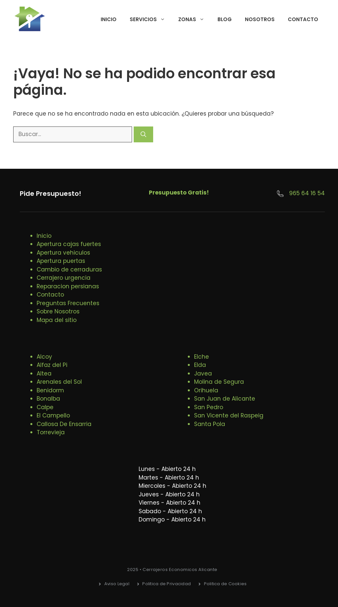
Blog (225, 19)
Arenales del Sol (59, 382)
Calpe (45, 407)
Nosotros (260, 19)
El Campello (53, 415)
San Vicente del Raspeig (228, 415)
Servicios (151, 19)
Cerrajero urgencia (63, 278)
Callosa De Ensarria (64, 424)
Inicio (109, 19)
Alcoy (44, 357)
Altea (44, 373)
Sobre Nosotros (58, 311)
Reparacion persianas (68, 286)
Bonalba (48, 399)
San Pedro (208, 407)
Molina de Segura (219, 382)
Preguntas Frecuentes (68, 303)
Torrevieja (51, 432)
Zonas (194, 19)
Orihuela (206, 390)
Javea (203, 373)
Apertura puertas (61, 261)
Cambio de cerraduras (69, 269)
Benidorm (50, 390)
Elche (201, 357)
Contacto (303, 19)
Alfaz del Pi (52, 365)
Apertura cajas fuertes (69, 244)
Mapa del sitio (57, 320)
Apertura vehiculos (63, 253)
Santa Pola (209, 424)
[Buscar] (143, 134)
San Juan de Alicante (224, 399)
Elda (200, 365)
